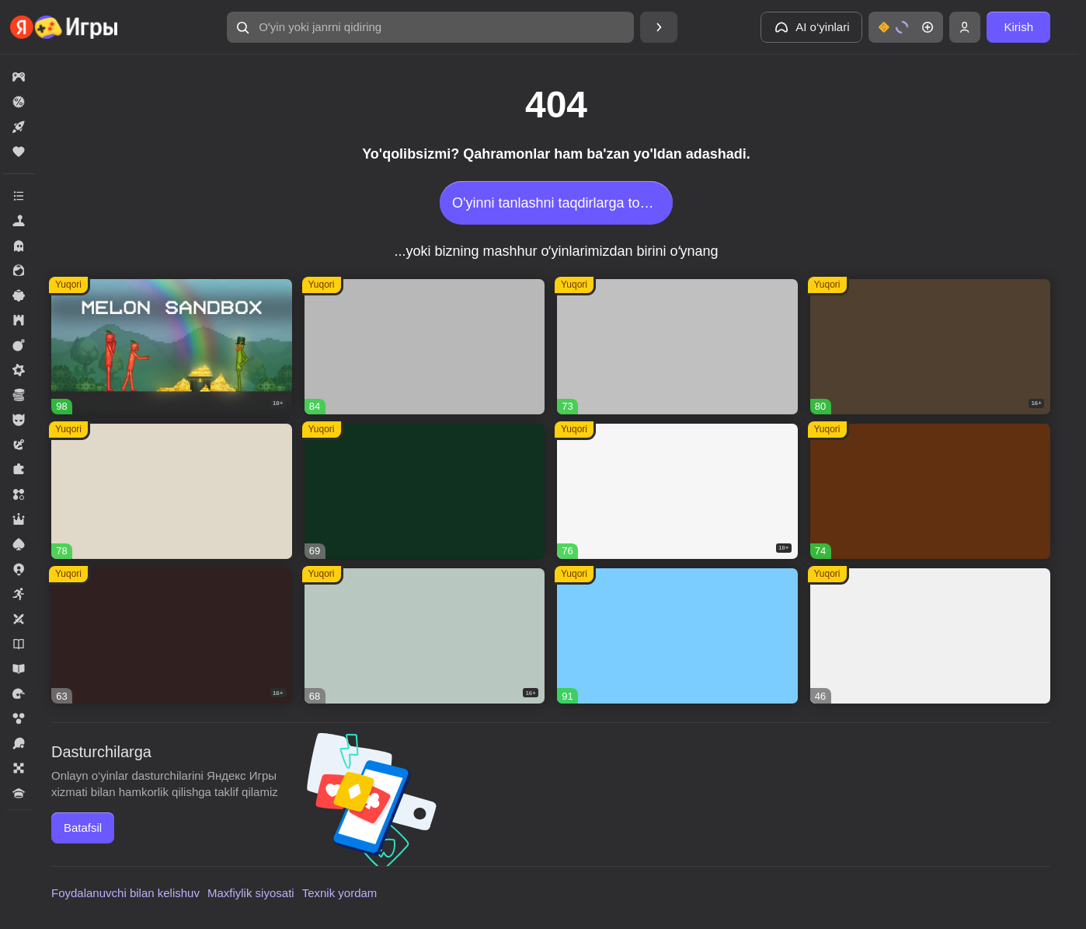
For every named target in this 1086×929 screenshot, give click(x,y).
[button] (430, 27)
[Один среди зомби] (171, 636)
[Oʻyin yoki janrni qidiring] (430, 27)
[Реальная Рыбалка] (425, 491)
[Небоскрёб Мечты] (930, 636)
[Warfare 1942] (677, 491)
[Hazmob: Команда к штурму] (930, 346)
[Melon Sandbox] (171, 346)
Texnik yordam (340, 892)
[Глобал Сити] (930, 491)
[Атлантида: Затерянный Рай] (171, 491)
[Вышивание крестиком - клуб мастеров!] (425, 346)
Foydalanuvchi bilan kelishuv (125, 892)
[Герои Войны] (425, 636)
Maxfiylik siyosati (250, 892)
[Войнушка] (677, 346)
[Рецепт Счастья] (677, 636)
